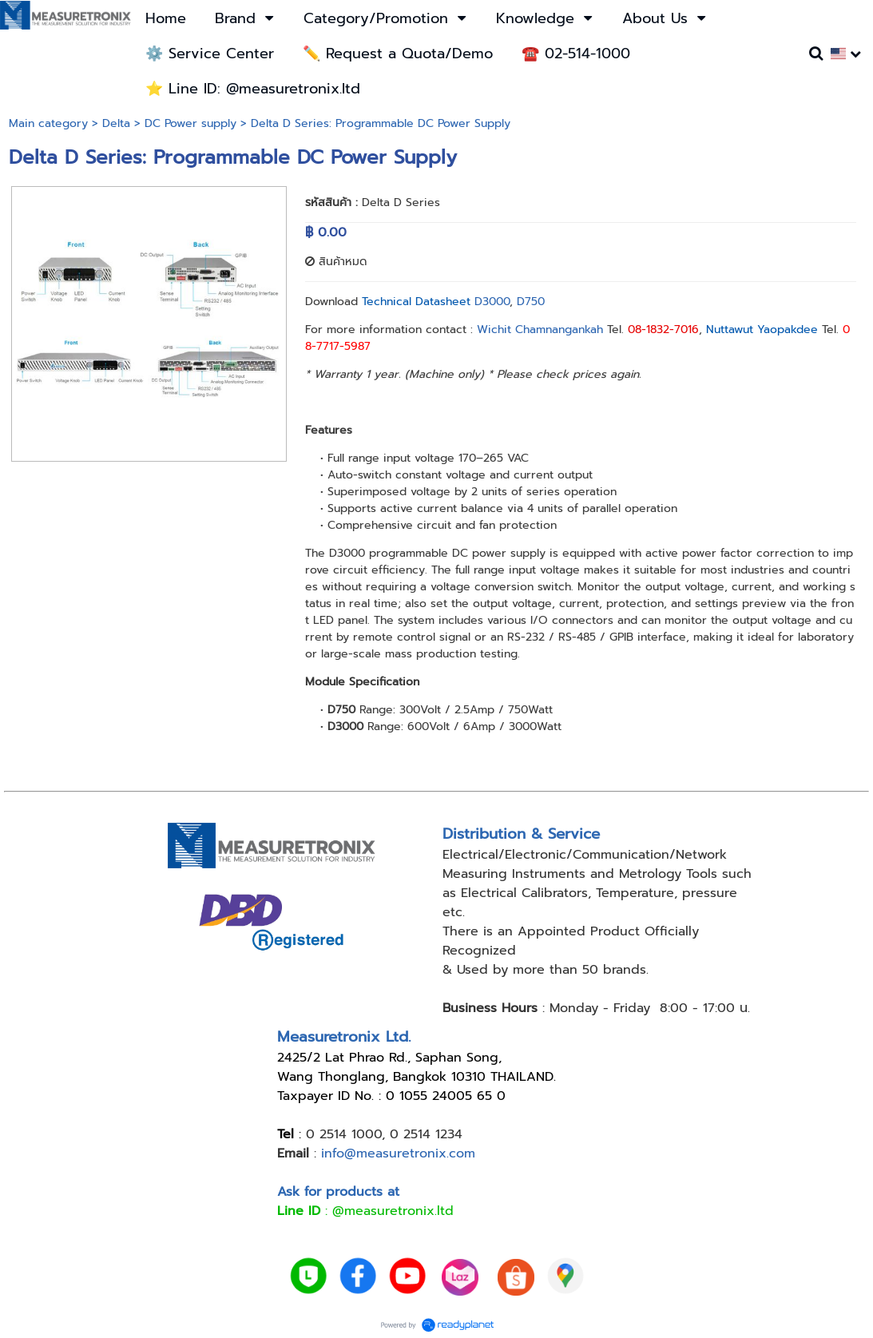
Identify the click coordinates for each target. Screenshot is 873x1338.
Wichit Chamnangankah (540, 329)
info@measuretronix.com (398, 1153)
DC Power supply (190, 123)
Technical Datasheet (416, 301)
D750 (531, 301)
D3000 (490, 301)
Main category (48, 123)
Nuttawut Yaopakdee (762, 329)
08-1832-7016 (663, 329)
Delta (116, 123)
